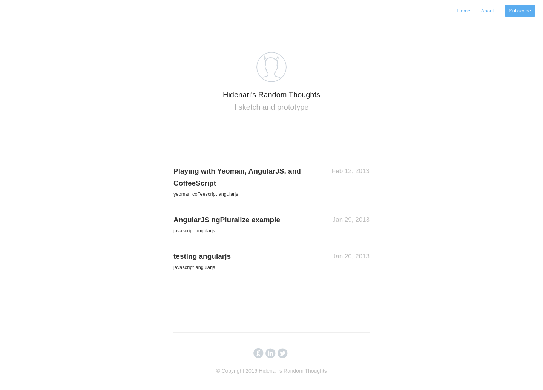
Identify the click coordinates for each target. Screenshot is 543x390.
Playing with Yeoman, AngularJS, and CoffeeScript (237, 177)
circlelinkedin (270, 353)
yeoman (182, 194)
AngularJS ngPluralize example (226, 220)
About (487, 11)
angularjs (228, 194)
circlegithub (258, 353)
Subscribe (520, 11)
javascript (183, 230)
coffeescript (204, 194)
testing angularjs (202, 256)
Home (461, 11)
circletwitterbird (283, 353)
